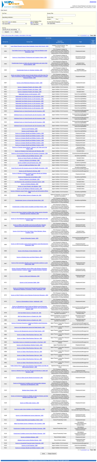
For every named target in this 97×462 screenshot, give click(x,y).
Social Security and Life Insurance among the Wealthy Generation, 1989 (29, 168)
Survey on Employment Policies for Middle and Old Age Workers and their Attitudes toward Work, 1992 (29, 396)
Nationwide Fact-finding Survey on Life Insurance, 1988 (29, 103)
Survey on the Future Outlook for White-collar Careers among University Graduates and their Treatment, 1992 (29, 213)
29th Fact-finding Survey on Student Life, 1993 (29, 195)
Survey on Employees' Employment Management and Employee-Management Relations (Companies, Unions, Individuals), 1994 (29, 288)
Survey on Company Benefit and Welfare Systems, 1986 (29, 138)
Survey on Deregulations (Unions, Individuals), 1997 (29, 301)
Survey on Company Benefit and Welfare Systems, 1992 (29, 142)
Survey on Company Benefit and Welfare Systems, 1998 (29, 448)
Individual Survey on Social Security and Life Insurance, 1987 (29, 111)
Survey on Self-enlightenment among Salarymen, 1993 (29, 415)
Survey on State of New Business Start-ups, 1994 (29, 351)
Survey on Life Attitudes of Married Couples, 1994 (29, 188)
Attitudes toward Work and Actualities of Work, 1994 (29, 420)
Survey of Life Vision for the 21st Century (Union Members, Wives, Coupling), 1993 (29, 232)
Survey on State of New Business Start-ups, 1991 (29, 334)
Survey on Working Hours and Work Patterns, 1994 (29, 257)
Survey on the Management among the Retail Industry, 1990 (29, 327)
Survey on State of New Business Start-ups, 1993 (29, 348)
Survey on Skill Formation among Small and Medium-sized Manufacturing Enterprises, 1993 (29, 244)
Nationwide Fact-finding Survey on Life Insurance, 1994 (29, 108)
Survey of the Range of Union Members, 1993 (29, 251)
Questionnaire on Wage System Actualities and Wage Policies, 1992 (29, 206)
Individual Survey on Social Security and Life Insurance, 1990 (29, 122)
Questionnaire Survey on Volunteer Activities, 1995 (29, 70)
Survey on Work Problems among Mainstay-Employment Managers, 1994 (29, 295)
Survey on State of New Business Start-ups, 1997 (29, 362)
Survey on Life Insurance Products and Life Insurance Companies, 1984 (29, 153)
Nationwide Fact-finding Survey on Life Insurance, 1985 (29, 101)
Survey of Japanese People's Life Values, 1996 (29, 91)
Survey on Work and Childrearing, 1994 (30, 276)
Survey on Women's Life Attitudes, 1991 (30, 179)
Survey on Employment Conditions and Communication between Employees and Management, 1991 (29, 384)
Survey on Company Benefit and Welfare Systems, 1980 (29, 133)
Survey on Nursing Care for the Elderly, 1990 (29, 177)
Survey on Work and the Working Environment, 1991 (29, 377)
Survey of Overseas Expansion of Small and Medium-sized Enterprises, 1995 (30, 323)
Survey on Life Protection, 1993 (29, 128)
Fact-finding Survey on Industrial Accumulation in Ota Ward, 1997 (29, 342)
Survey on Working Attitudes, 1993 (29, 184)
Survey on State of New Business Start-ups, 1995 (29, 355)
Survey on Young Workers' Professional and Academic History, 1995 (29, 57)
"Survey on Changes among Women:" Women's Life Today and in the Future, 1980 (29, 148)
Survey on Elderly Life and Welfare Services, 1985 (29, 155)
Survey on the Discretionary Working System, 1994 (29, 345)
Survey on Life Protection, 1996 (29, 131)
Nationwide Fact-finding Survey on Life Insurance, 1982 (29, 98)
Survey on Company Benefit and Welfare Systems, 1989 (29, 140)
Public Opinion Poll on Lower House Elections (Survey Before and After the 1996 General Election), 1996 (29, 366)
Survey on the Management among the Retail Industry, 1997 (29, 331)
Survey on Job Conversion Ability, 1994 (29, 282)
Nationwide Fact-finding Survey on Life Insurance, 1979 (29, 96)
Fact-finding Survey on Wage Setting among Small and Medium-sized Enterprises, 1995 (29, 51)
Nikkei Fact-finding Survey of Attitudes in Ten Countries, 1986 (29, 423)
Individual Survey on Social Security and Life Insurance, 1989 (29, 118)
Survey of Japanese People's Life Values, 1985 (29, 87)
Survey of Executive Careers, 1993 (29, 238)
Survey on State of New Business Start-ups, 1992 (29, 338)
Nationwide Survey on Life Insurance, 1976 (29, 94)
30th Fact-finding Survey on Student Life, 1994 (29, 320)
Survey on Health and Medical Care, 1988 (29, 165)
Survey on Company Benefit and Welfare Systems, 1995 (29, 145)
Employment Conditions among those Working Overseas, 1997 (29, 433)
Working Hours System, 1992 (29, 390)
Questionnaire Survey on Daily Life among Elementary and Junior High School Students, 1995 (29, 64)
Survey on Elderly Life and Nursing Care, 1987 (29, 162)
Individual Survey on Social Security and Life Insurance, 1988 (29, 114)
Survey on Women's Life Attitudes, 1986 (30, 160)
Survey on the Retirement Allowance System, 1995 (29, 82)
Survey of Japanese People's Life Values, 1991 (29, 89)
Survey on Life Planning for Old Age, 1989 (29, 171)
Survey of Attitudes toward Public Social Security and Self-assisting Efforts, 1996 (29, 191)
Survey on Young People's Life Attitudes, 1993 (29, 186)
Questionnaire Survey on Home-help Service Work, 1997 (29, 200)
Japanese (93, 2)
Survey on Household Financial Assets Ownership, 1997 (29, 443)
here (9, 22)
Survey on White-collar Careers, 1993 (29, 403)
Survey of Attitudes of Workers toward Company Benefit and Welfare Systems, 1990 (29, 174)
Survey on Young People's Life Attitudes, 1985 (29, 158)
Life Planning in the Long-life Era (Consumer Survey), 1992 (29, 181)
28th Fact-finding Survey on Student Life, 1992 (29, 316)
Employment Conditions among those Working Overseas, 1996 (29, 428)
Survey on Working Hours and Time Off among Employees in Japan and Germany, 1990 (29, 371)
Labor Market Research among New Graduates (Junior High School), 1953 (29, 46)
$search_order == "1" (11, 29)
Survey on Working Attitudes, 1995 (29, 437)
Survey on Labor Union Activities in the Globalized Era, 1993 (29, 409)
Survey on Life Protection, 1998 (29, 445)
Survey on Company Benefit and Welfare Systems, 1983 (29, 135)
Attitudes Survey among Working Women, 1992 (29, 440)
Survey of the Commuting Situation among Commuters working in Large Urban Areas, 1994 (29, 263)
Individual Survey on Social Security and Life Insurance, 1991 (29, 125)
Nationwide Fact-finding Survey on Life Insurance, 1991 (29, 105)
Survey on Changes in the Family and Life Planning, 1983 (29, 151)
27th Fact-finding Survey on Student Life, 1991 (29, 312)
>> (88, 35)
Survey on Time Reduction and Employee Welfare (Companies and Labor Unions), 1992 (29, 219)
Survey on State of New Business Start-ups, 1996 (29, 359)
